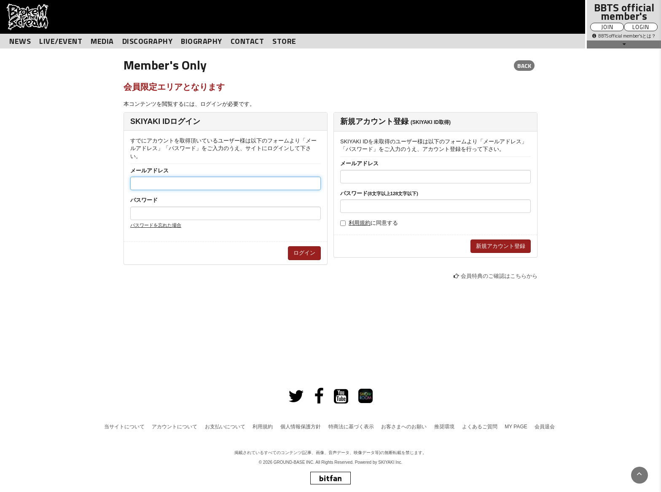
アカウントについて (174, 427)
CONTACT (247, 41)
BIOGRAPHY (201, 41)
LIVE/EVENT (60, 41)
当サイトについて (124, 427)
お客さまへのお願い (404, 427)
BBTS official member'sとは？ (624, 35)
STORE (284, 41)
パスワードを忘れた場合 (155, 225)
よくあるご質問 (479, 427)
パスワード (144, 200)
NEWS (20, 41)
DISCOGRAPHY (147, 41)
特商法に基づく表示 (351, 427)
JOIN (607, 27)
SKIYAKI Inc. (390, 462)
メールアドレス (149, 170)
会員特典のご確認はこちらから (499, 276)
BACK (524, 65)
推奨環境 (444, 427)
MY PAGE (516, 427)
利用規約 (360, 223)
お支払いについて (225, 427)
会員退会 (545, 427)
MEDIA (102, 41)
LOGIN (640, 27)
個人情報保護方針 (300, 427)
